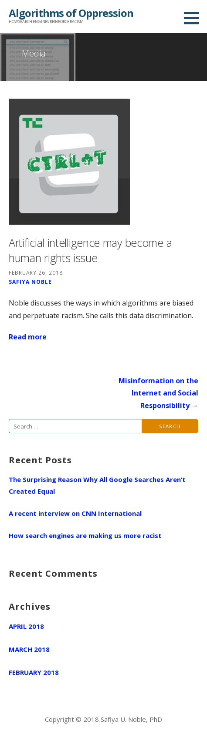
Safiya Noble (30, 281)
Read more (28, 337)
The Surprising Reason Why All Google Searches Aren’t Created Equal (97, 485)
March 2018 (29, 649)
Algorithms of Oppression (71, 13)
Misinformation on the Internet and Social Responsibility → (158, 393)
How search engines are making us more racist (85, 535)
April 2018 (26, 626)
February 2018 (34, 672)
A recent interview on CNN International (75, 513)
